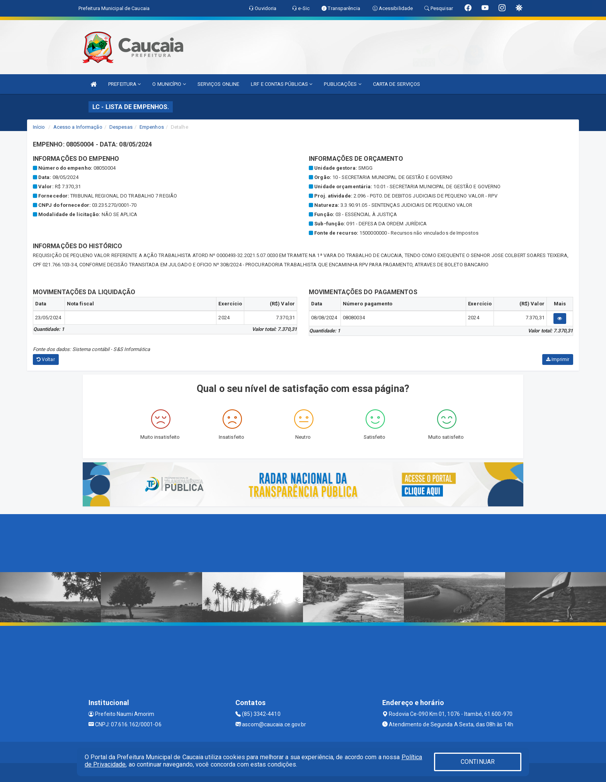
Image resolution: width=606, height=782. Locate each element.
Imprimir (557, 359)
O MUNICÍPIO (169, 84)
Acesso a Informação (77, 127)
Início (39, 127)
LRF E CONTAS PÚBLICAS (281, 84)
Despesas (121, 127)
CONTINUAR (478, 761)
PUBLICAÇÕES (342, 84)
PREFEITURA (124, 84)
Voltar (46, 359)
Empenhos (152, 127)
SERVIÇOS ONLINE (218, 84)
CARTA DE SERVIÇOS (396, 84)
